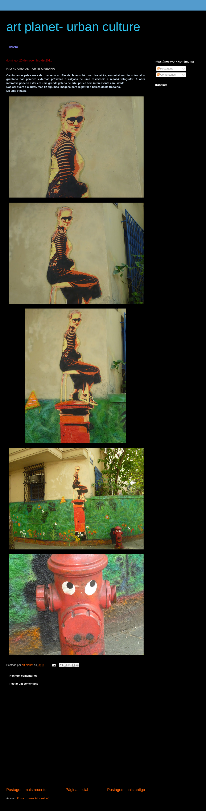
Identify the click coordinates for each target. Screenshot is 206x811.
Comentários (166, 74)
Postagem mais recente (26, 790)
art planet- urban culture (73, 27)
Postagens (165, 68)
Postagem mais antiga (126, 790)
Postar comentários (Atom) (33, 798)
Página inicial (77, 790)
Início (13, 47)
